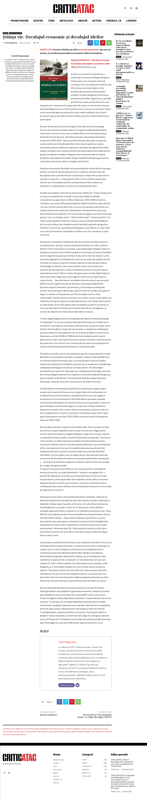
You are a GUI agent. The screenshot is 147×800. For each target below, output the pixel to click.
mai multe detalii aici (88, 49)
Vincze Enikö (127, 57)
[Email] (77, 685)
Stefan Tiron (115, 791)
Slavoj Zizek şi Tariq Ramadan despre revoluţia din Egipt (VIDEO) (94, 716)
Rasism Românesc (48, 715)
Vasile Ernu (115, 769)
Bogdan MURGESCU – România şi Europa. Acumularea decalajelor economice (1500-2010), (90, 63)
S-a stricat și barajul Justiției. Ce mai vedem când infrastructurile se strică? (125, 68)
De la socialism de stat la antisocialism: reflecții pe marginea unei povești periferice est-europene (125, 47)
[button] (137, 8)
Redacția (125, 130)
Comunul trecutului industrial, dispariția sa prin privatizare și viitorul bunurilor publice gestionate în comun (124, 94)
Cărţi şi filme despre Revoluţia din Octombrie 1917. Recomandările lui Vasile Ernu (121, 763)
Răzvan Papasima (122, 79)
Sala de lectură (15, 33)
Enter (5, 33)
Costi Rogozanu (11, 43)
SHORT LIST (45, 49)
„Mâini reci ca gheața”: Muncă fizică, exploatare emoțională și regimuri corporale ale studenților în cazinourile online (125, 120)
